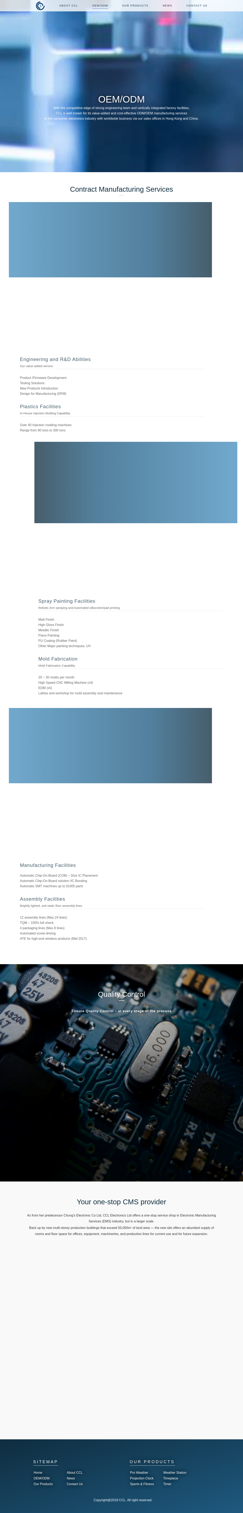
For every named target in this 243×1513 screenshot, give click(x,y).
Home (38, 1472)
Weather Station (174, 1472)
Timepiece (170, 1478)
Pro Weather (139, 1472)
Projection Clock (142, 1478)
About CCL (75, 1472)
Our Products (43, 1484)
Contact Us (75, 1484)
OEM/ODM (42, 1478)
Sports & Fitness (142, 1484)
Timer (167, 1484)
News (71, 1478)
